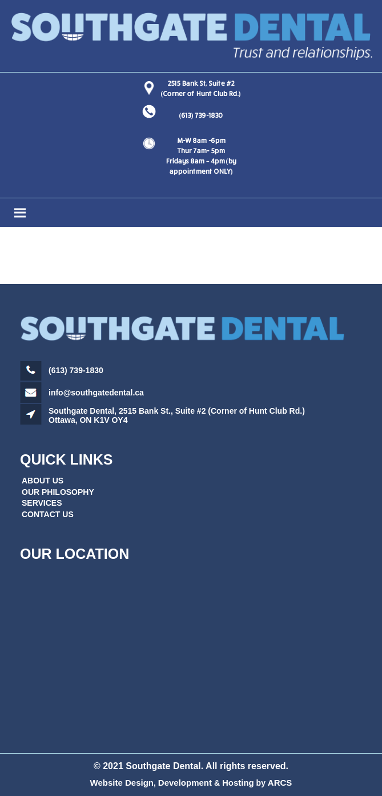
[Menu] (191, 212)
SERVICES (42, 502)
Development (185, 782)
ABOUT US (42, 480)
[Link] (191, 36)
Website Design (122, 782)
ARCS (280, 782)
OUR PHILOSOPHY (58, 492)
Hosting (238, 782)
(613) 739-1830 (201, 115)
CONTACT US (48, 514)
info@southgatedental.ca (96, 392)
